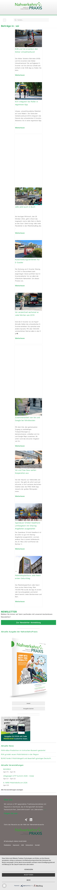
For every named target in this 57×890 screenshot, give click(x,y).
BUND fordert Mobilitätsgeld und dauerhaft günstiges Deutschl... (26, 758)
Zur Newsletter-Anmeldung (28, 622)
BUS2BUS (7, 769)
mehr (28, 880)
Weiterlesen (20, 75)
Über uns (8, 800)
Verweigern (28, 869)
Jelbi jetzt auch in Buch (25, 207)
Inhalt (28, 703)
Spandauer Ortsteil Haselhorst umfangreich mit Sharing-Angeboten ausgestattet (27, 526)
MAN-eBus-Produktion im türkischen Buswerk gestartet (23, 750)
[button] (4, 20)
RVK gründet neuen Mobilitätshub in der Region (20, 754)
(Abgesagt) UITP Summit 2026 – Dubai (18, 776)
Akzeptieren (28, 875)
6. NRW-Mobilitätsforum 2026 (15, 783)
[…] (45, 809)
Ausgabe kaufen (28, 708)
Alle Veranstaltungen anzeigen (12, 790)
